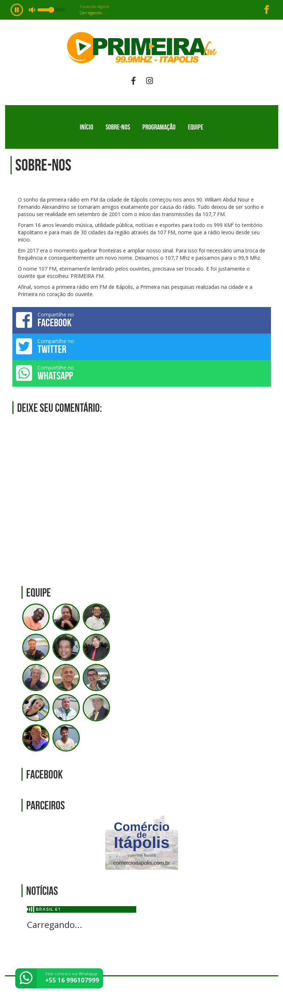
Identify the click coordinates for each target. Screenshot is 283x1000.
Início (86, 127)
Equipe (195, 127)
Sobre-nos (118, 127)
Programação (159, 127)
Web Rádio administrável (266, 988)
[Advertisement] (141, 493)
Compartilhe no (141, 320)
